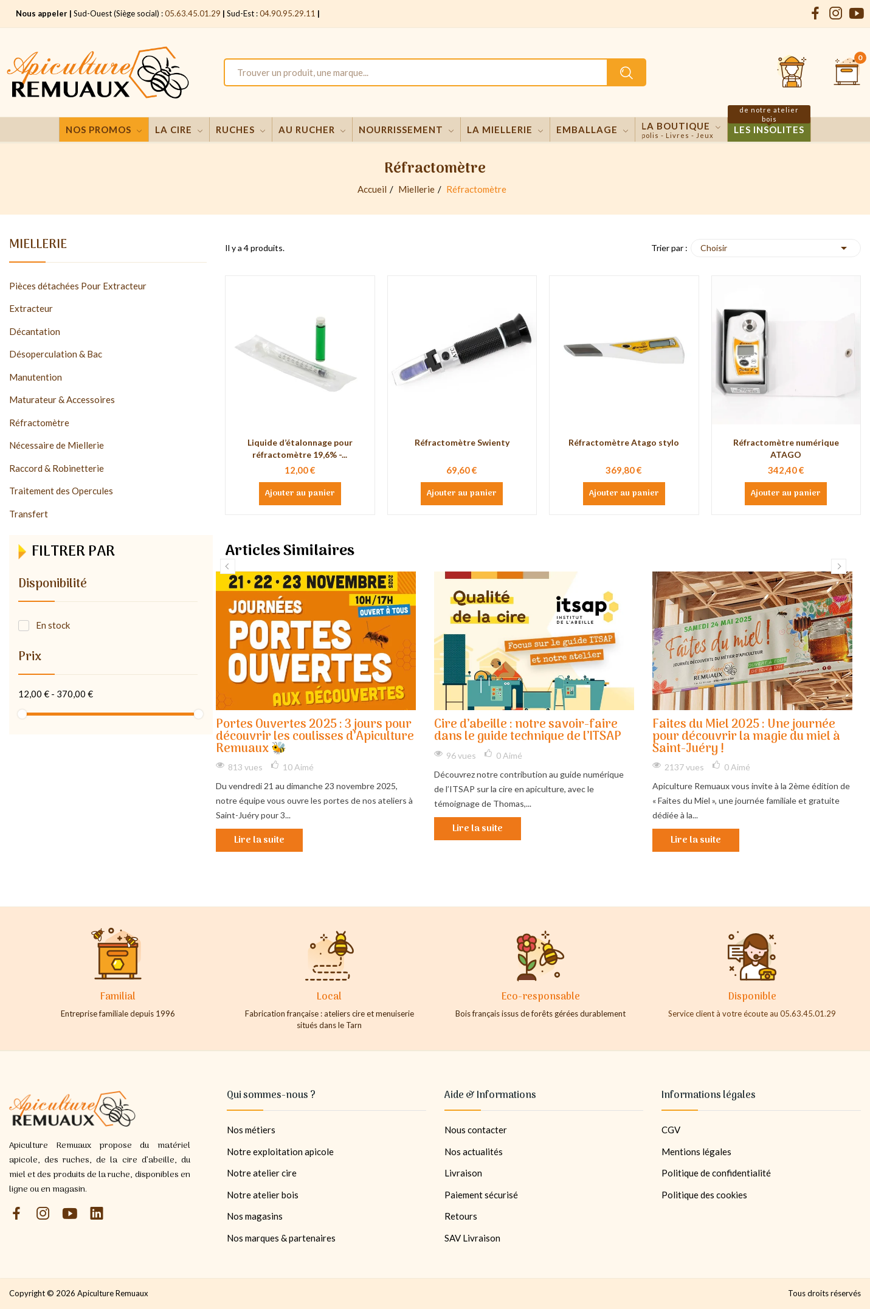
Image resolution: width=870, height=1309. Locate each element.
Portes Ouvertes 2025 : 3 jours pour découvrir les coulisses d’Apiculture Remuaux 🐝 (315, 737)
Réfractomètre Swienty (462, 442)
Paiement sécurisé (481, 1194)
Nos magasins (255, 1216)
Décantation (34, 331)
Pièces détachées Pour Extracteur (78, 285)
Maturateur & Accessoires (62, 399)
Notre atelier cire (262, 1172)
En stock (53, 625)
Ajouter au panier (300, 493)
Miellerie (38, 247)
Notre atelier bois (263, 1194)
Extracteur (31, 308)
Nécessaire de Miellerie (56, 445)
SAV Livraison (472, 1237)
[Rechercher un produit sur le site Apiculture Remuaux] (626, 72)
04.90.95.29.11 (288, 13)
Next (838, 566)
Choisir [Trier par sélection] (775, 248)
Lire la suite (259, 840)
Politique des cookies (704, 1194)
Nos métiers (251, 1129)
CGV (670, 1129)
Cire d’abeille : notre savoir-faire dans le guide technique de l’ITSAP (527, 731)
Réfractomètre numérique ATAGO (786, 448)
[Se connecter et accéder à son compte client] (792, 72)
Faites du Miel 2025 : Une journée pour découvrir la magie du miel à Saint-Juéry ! (746, 737)
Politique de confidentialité (716, 1172)
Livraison (463, 1172)
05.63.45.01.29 (193, 13)
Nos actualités (473, 1151)
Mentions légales (696, 1151)
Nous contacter (475, 1129)
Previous (227, 566)
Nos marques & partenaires (281, 1237)
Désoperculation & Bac (55, 353)
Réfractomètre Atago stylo (623, 442)
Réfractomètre (39, 422)
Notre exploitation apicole (280, 1151)
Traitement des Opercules (61, 490)
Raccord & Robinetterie (56, 468)
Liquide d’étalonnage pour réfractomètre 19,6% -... (300, 448)
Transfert (28, 513)
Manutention (35, 376)
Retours (460, 1216)
